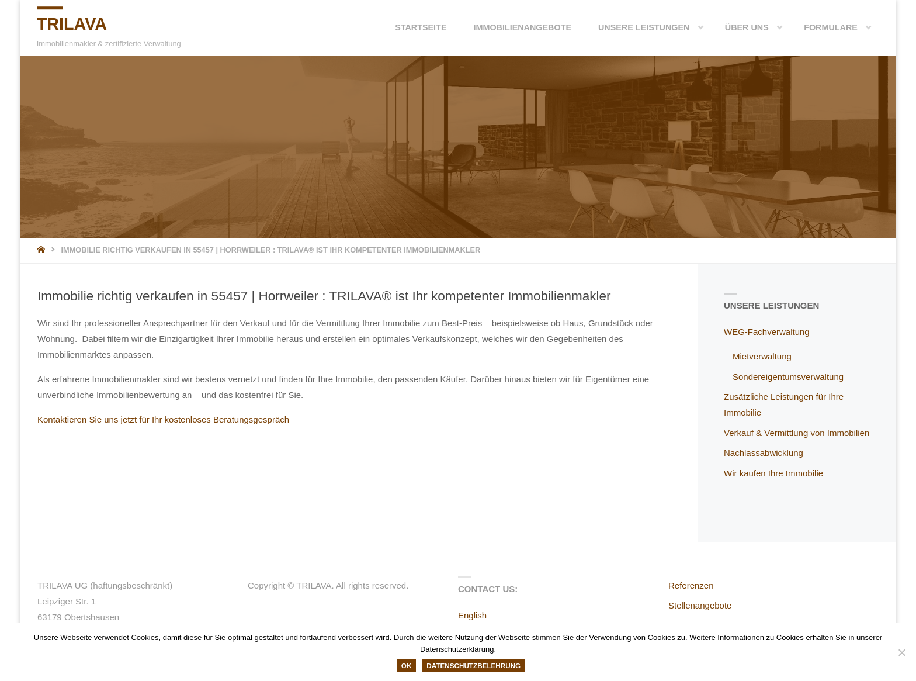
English (472, 615)
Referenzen (691, 585)
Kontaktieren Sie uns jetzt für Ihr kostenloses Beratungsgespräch (163, 419)
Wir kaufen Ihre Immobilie (773, 473)
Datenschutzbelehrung (473, 665)
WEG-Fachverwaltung (767, 332)
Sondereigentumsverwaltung (788, 377)
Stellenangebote (699, 605)
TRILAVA (74, 24)
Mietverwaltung (762, 356)
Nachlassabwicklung (763, 453)
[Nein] (901, 652)
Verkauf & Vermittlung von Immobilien (796, 433)
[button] (683, 28)
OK (406, 665)
